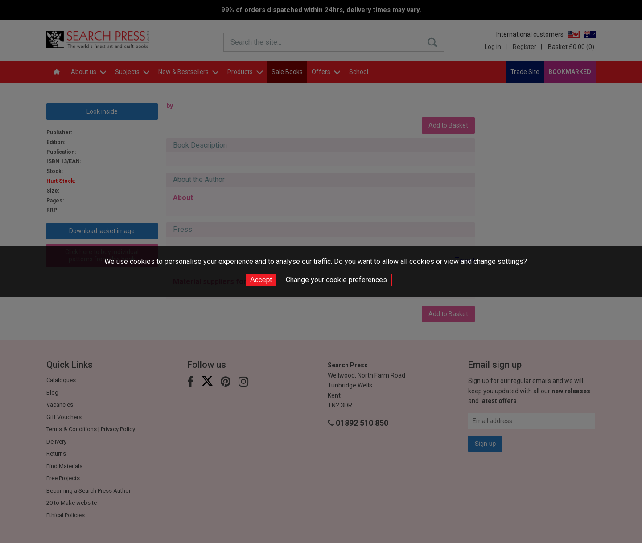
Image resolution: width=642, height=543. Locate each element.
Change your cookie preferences (336, 280)
